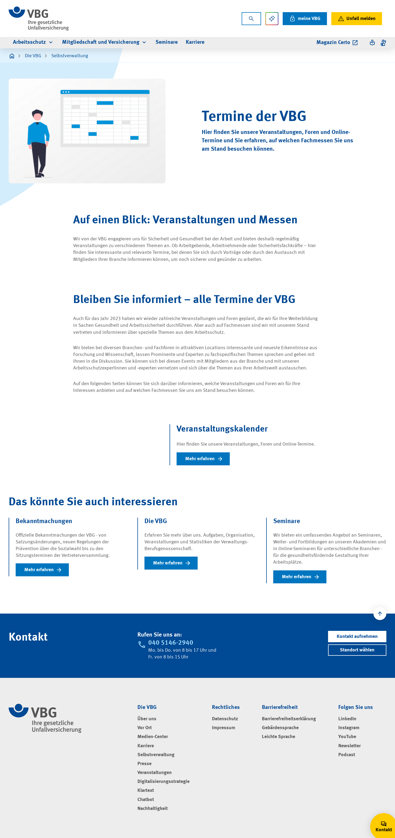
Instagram (348, 727)
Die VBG (33, 55)
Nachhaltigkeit (152, 808)
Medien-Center (152, 736)
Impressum (223, 727)
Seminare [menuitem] (167, 42)
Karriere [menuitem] (195, 42)
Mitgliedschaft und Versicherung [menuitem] (104, 42)
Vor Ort (144, 727)
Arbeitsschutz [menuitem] (33, 42)
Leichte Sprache (278, 736)
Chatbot (145, 799)
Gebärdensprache (280, 727)
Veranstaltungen (154, 772)
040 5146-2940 (170, 643)
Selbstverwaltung (69, 55)
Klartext (145, 790)
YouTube (347, 736)
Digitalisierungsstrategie (163, 781)
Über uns (146, 718)
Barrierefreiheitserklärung (289, 718)
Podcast (346, 754)
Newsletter (349, 745)
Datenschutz (225, 718)
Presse (144, 763)
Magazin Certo (337, 42)
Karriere (145, 745)
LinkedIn (347, 718)
